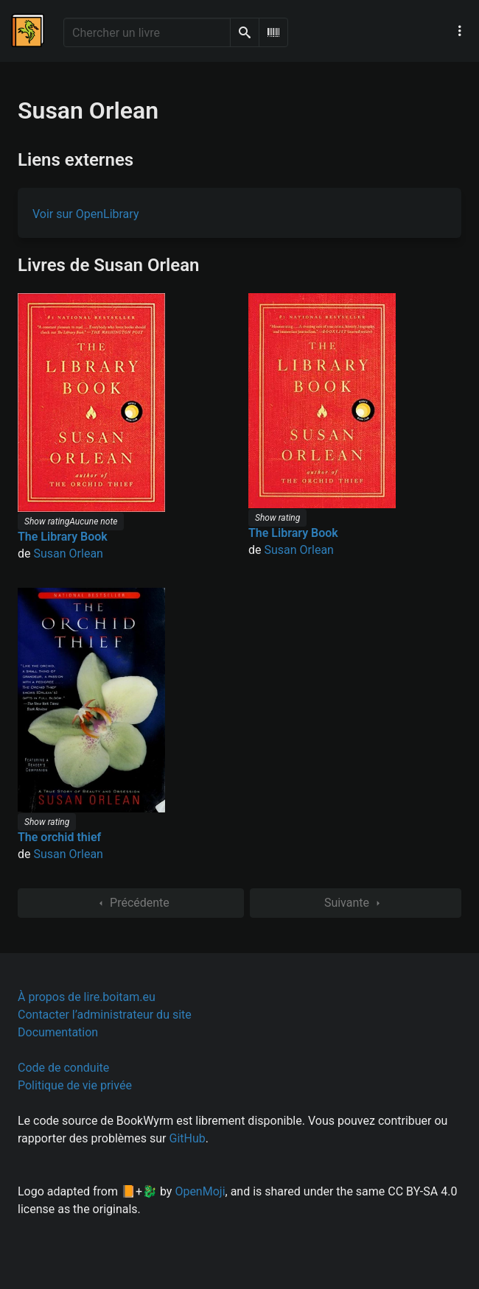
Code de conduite (63, 1068)
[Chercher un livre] (147, 32)
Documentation (58, 1032)
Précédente (130, 903)
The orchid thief (59, 837)
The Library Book (63, 537)
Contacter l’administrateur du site (105, 1015)
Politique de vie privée (75, 1085)
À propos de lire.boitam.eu (86, 997)
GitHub (187, 1138)
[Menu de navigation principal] (460, 31)
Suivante (355, 903)
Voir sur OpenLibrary (85, 214)
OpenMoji (200, 1191)
